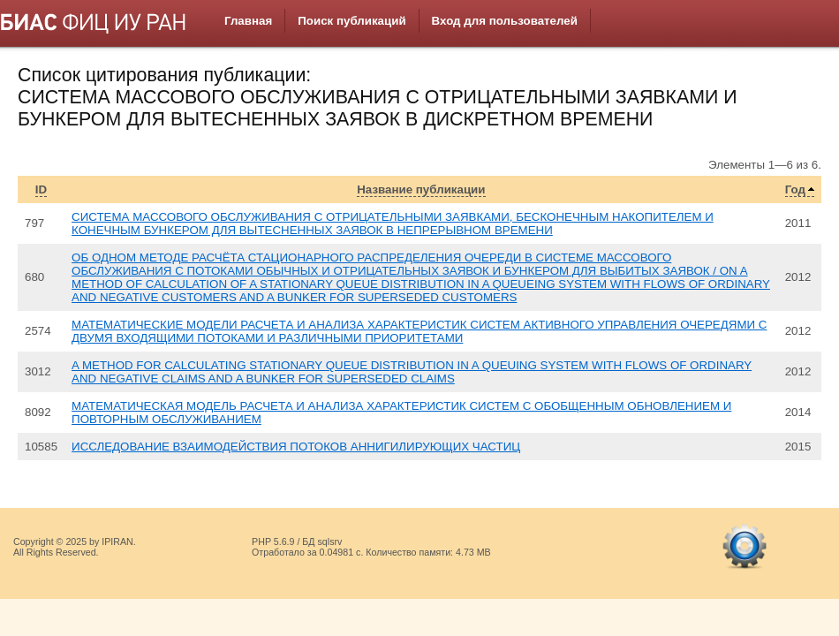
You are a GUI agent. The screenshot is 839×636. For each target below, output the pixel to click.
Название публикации (421, 189)
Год (795, 189)
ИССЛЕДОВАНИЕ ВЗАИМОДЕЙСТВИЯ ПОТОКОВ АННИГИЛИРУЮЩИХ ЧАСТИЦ (296, 446)
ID (41, 189)
